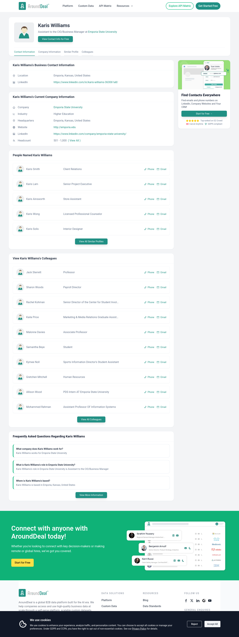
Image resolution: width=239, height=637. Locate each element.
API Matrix (105, 5)
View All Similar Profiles (91, 241)
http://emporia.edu (65, 127)
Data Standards (152, 606)
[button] (91, 169)
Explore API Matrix (180, 5)
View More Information (91, 495)
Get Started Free (208, 5)
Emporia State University (102, 31)
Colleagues (87, 52)
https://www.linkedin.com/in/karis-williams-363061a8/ (86, 82)
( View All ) (74, 140)
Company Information (49, 52)
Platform (68, 5)
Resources (125, 5)
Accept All (212, 624)
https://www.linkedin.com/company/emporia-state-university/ (90, 133)
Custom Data (86, 5)
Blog (145, 600)
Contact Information (24, 52)
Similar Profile (71, 52)
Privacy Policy (139, 628)
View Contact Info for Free (55, 39)
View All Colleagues (91, 419)
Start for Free (204, 113)
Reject (194, 624)
